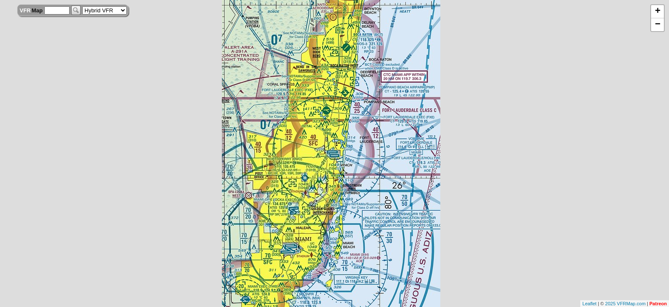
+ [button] (657, 11)
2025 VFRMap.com (625, 303)
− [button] (657, 24)
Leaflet (589, 303)
